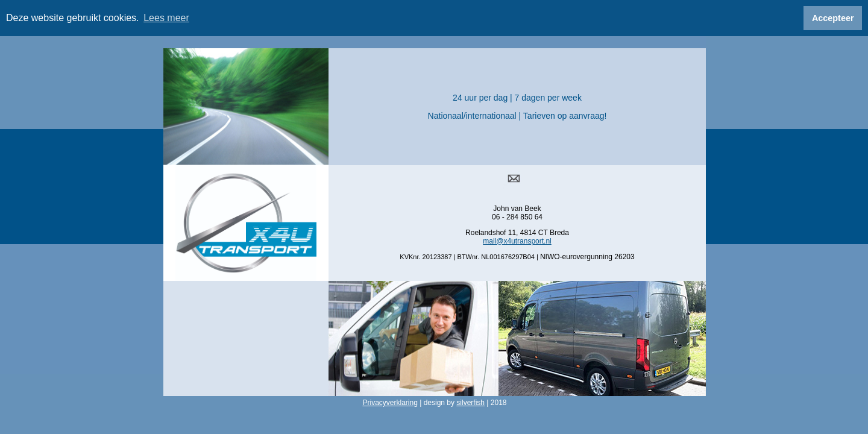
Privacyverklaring (389, 401)
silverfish (470, 401)
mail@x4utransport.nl (517, 238)
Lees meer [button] (166, 18)
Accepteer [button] (833, 18)
